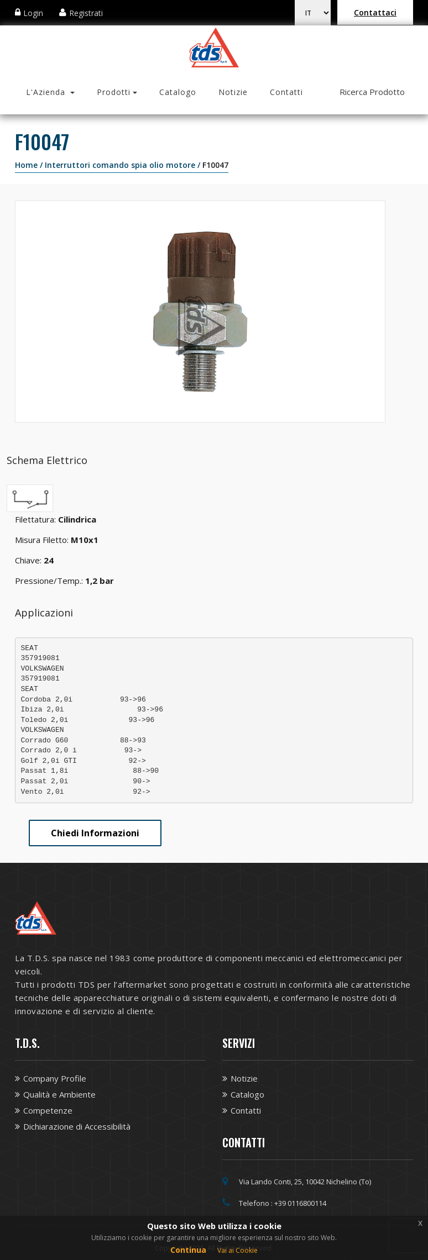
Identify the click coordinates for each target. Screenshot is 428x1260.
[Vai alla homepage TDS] (214, 46)
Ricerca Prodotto (372, 91)
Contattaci (375, 12)
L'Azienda (47, 92)
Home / (30, 165)
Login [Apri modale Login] (33, 13)
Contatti (286, 92)
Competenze (47, 1110)
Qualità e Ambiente (59, 1094)
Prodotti (114, 92)
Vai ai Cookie (237, 1250)
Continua (188, 1250)
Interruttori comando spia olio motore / (123, 165)
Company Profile (54, 1078)
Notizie (233, 92)
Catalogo (177, 92)
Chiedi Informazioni (95, 833)
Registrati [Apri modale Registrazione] (86, 13)
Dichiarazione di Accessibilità (77, 1126)
